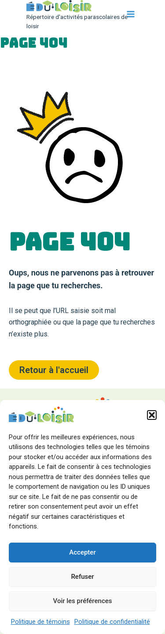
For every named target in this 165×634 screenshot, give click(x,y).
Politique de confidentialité (112, 622)
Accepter (82, 552)
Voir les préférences (82, 601)
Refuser (82, 577)
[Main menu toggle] (131, 14)
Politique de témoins (40, 622)
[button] (151, 415)
